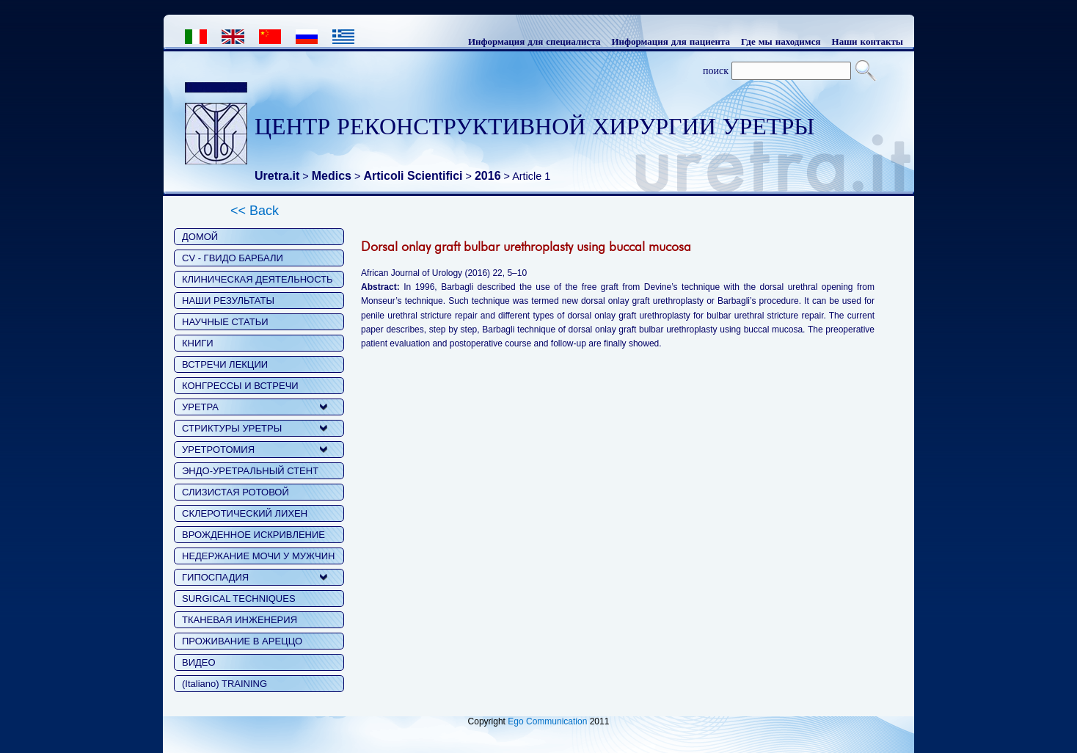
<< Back (254, 210)
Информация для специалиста (534, 41)
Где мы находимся (781, 41)
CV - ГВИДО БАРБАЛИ (232, 257)
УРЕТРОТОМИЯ (218, 449)
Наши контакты (867, 41)
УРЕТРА (200, 406)
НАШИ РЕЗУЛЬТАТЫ (228, 300)
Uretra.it (277, 176)
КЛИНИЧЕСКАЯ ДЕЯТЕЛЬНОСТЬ (257, 279)
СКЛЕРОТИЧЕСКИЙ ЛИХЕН (244, 513)
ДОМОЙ (200, 236)
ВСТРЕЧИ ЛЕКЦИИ (225, 364)
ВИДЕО (199, 662)
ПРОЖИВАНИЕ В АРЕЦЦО (242, 641)
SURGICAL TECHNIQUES (239, 598)
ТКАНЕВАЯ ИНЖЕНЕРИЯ (239, 619)
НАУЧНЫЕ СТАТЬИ (225, 321)
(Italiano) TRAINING (224, 683)
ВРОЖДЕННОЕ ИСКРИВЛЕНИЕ (253, 534)
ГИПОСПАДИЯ (215, 577)
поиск (716, 70)
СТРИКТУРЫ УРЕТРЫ (232, 428)
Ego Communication (547, 721)
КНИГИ (197, 343)
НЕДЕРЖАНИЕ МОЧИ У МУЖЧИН (258, 555)
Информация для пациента (670, 41)
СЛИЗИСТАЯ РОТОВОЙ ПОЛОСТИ (235, 494)
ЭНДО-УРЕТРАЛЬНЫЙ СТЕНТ (250, 470)
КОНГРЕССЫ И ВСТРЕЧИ (240, 385)
